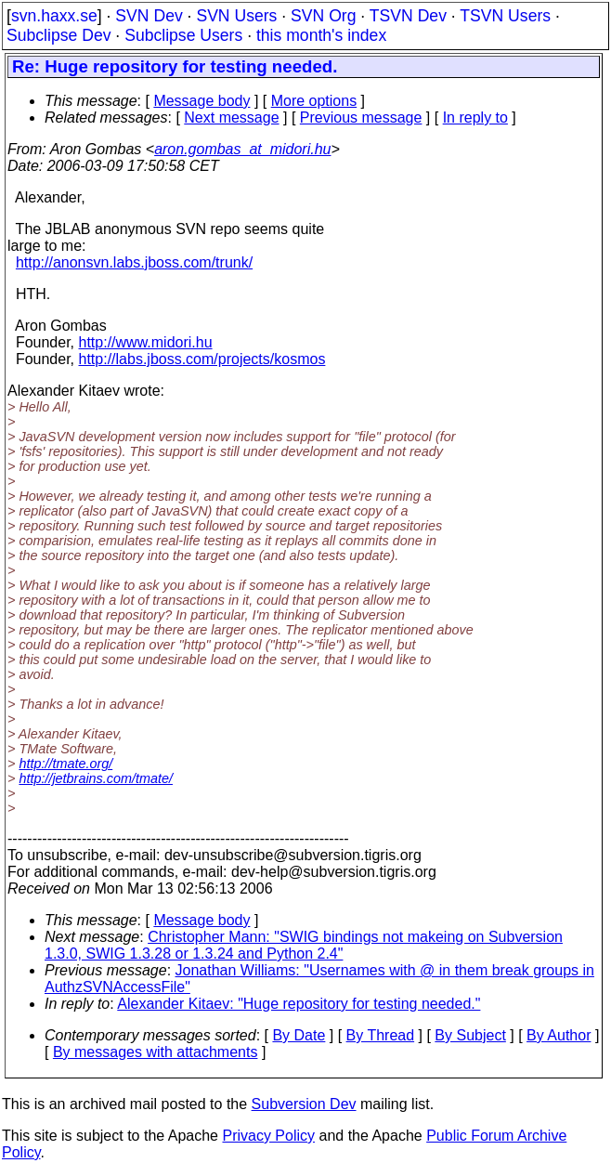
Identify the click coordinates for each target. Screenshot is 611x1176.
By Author (558, 1035)
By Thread (380, 1035)
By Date (298, 1035)
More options (314, 101)
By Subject (470, 1035)
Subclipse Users (183, 35)
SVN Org (323, 16)
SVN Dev (148, 16)
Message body (201, 101)
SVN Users (236, 16)
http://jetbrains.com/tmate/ (96, 778)
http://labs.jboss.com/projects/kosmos (202, 359)
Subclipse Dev (58, 35)
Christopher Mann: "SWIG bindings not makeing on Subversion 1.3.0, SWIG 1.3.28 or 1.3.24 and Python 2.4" (304, 945)
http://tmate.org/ (65, 763)
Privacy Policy (268, 1135)
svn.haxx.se (54, 16)
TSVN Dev (408, 16)
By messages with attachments (155, 1052)
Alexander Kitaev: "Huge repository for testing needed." (298, 1004)
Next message (231, 117)
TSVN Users (505, 16)
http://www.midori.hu (146, 342)
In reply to (475, 117)
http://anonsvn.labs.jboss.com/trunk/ (134, 262)
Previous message (361, 117)
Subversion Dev (304, 1104)
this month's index (321, 35)
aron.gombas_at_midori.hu (242, 149)
